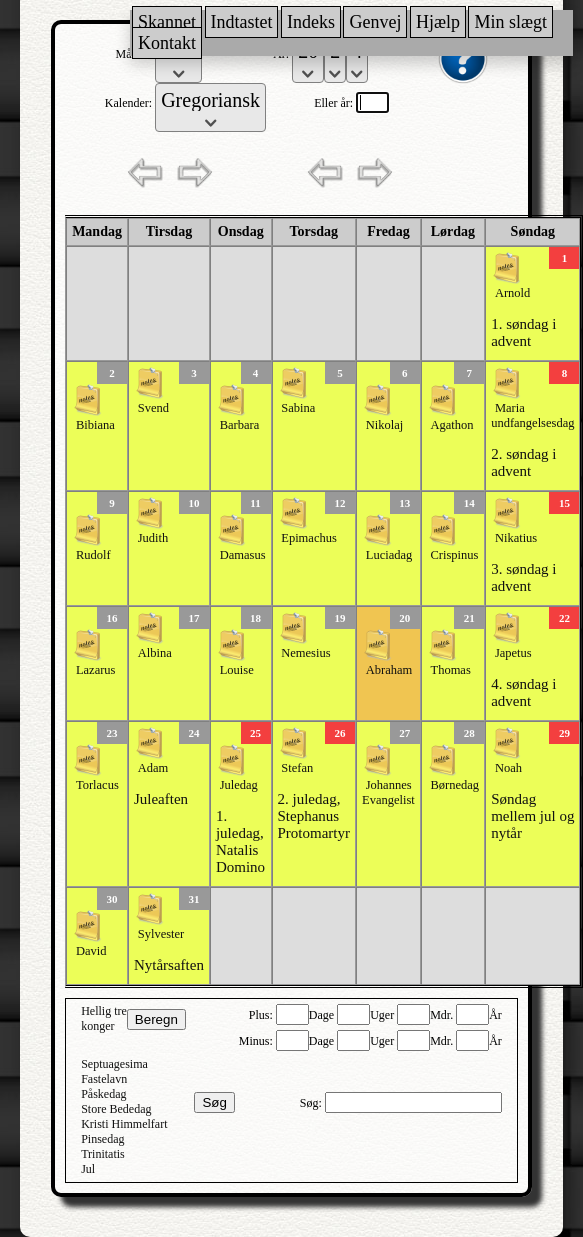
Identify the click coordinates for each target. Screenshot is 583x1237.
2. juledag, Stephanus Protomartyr (314, 816)
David (91, 951)
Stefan (297, 768)
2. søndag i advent (523, 462)
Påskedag (103, 1094)
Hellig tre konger (104, 1018)
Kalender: (130, 103)
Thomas (451, 670)
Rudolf (93, 555)
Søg (214, 1102)
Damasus (243, 555)
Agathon (452, 425)
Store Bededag (116, 1109)
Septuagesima (114, 1064)
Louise (237, 670)
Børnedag (455, 785)
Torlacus (97, 785)
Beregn (156, 1019)
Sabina (298, 408)
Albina (155, 653)
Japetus (513, 653)
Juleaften (161, 799)
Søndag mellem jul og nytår (532, 816)
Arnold (512, 293)
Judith (153, 538)
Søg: (312, 1103)
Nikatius (516, 538)
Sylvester (161, 934)
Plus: (262, 1015)
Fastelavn (104, 1079)
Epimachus (309, 538)
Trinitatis (103, 1154)
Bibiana (95, 425)
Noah (508, 768)
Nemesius (305, 653)
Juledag (239, 785)
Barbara (240, 425)
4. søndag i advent (523, 692)
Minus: (257, 1041)
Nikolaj (385, 425)
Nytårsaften (169, 965)
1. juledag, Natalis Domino (240, 841)
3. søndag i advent (523, 577)
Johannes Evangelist (388, 792)
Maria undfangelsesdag (532, 415)
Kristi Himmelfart (124, 1124)
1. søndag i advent (523, 332)
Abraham (389, 670)
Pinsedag (102, 1139)
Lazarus (96, 670)
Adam (153, 768)
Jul (88, 1169)
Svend (153, 408)
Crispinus (455, 555)
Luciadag (389, 555)
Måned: (136, 54)
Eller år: (335, 103)
